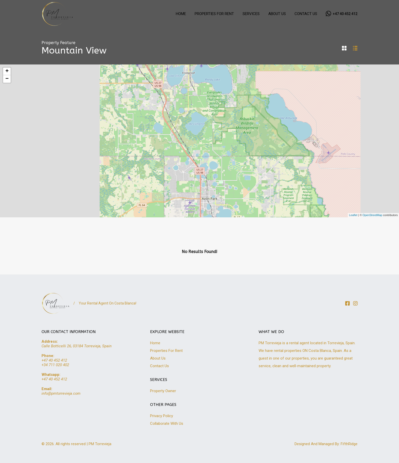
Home (155, 343)
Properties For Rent (166, 350)
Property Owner (163, 391)
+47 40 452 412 (345, 14)
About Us (158, 358)
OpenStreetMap (372, 215)
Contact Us (159, 366)
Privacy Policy (161, 416)
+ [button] (7, 71)
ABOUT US (277, 13)
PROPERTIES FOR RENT (214, 13)
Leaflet (353, 215)
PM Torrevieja (100, 444)
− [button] (7, 79)
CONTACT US (306, 13)
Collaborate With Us (166, 423)
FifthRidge (349, 444)
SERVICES (251, 13)
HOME (181, 13)
